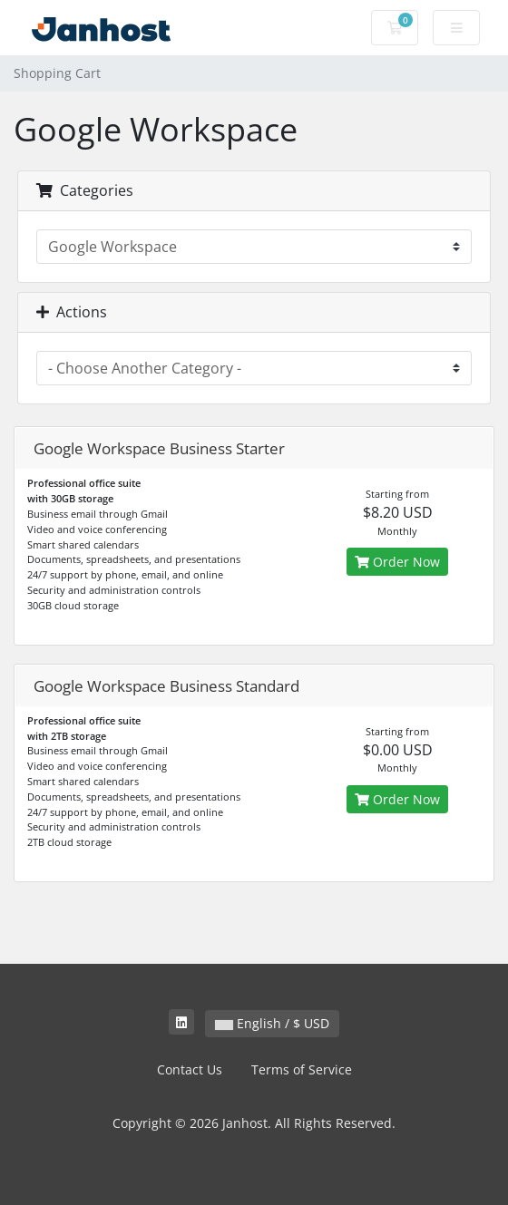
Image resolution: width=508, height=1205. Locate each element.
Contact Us (189, 1069)
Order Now (397, 561)
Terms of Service (301, 1069)
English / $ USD (272, 1023)
